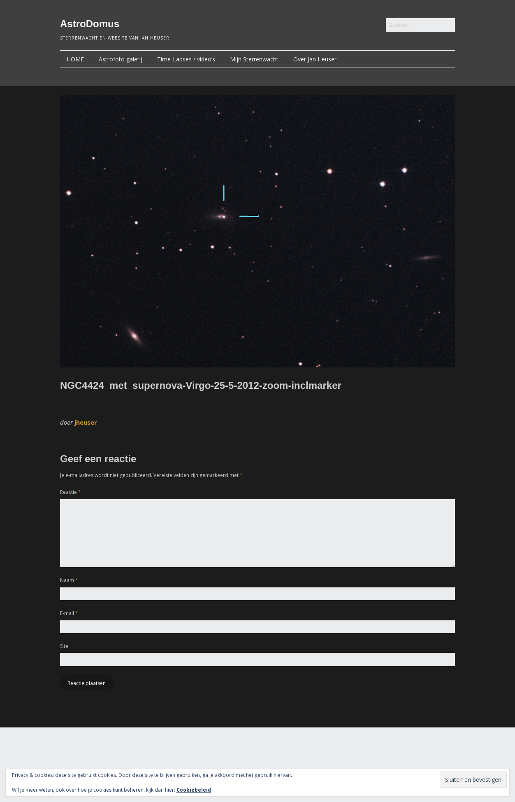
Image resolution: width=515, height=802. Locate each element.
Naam (69, 580)
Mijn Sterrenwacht (254, 59)
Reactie (70, 492)
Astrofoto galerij (120, 59)
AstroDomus (89, 23)
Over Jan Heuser (314, 59)
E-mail (69, 613)
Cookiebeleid (193, 789)
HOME (75, 59)
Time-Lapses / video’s (186, 59)
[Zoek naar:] (420, 25)
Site (64, 646)
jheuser (85, 422)
